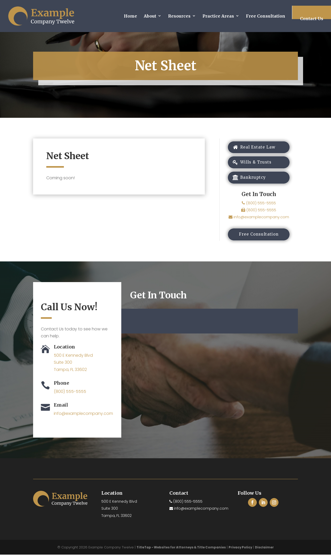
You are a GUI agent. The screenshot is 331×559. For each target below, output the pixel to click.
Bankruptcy (252, 180)
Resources (179, 16)
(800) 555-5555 (259, 206)
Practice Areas (218, 16)
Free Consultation (265, 16)
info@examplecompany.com (259, 220)
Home (130, 16)
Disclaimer (266, 551)
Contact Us (311, 18)
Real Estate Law (257, 148)
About (150, 16)
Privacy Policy (241, 551)
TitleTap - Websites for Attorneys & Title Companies (180, 551)
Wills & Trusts (255, 164)
